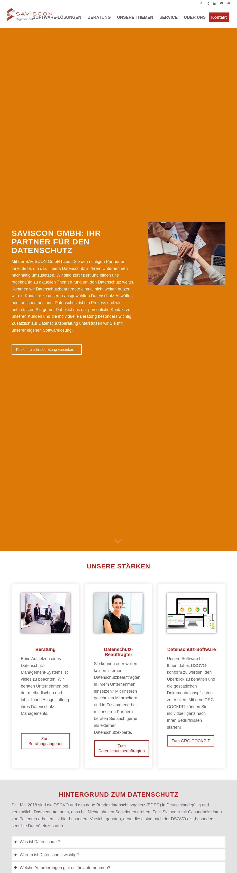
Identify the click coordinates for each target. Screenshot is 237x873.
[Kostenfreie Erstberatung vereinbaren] (47, 349)
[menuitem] (57, 17)
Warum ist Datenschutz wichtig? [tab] (46, 854)
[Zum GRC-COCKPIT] (190, 741)
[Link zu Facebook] (201, 3)
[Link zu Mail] (228, 3)
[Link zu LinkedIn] (215, 3)
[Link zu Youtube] (221, 3)
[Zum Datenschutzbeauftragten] (121, 748)
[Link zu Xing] (208, 3)
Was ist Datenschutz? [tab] (37, 841)
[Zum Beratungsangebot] (45, 741)
